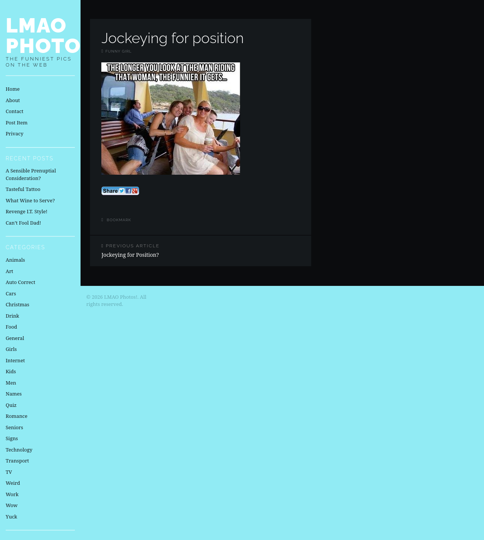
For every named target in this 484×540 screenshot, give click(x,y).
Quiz (11, 405)
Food (11, 326)
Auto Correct (20, 282)
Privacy (14, 133)
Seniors (14, 427)
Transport (17, 460)
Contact (14, 111)
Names (14, 393)
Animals (15, 259)
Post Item (17, 122)
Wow (12, 505)
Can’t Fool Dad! (23, 222)
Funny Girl (118, 51)
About (13, 100)
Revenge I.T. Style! (26, 211)
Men (11, 382)
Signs (12, 438)
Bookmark (119, 220)
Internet (15, 360)
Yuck (11, 516)
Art (9, 271)
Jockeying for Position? (145, 250)
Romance (16, 416)
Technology (19, 449)
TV (9, 472)
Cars (11, 293)
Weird (13, 482)
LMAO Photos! (54, 35)
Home (13, 88)
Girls (11, 349)
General (15, 338)
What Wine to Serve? (30, 200)
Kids (11, 371)
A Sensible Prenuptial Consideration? (31, 174)
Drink (12, 315)
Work (12, 494)
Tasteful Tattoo (23, 189)
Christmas (17, 304)
